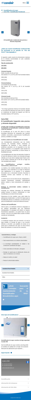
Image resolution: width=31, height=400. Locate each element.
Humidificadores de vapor (11, 10)
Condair (7, 3)
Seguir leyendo (6, 352)
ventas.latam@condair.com (8, 367)
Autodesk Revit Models (15, 268)
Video (3, 277)
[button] (3, 33)
